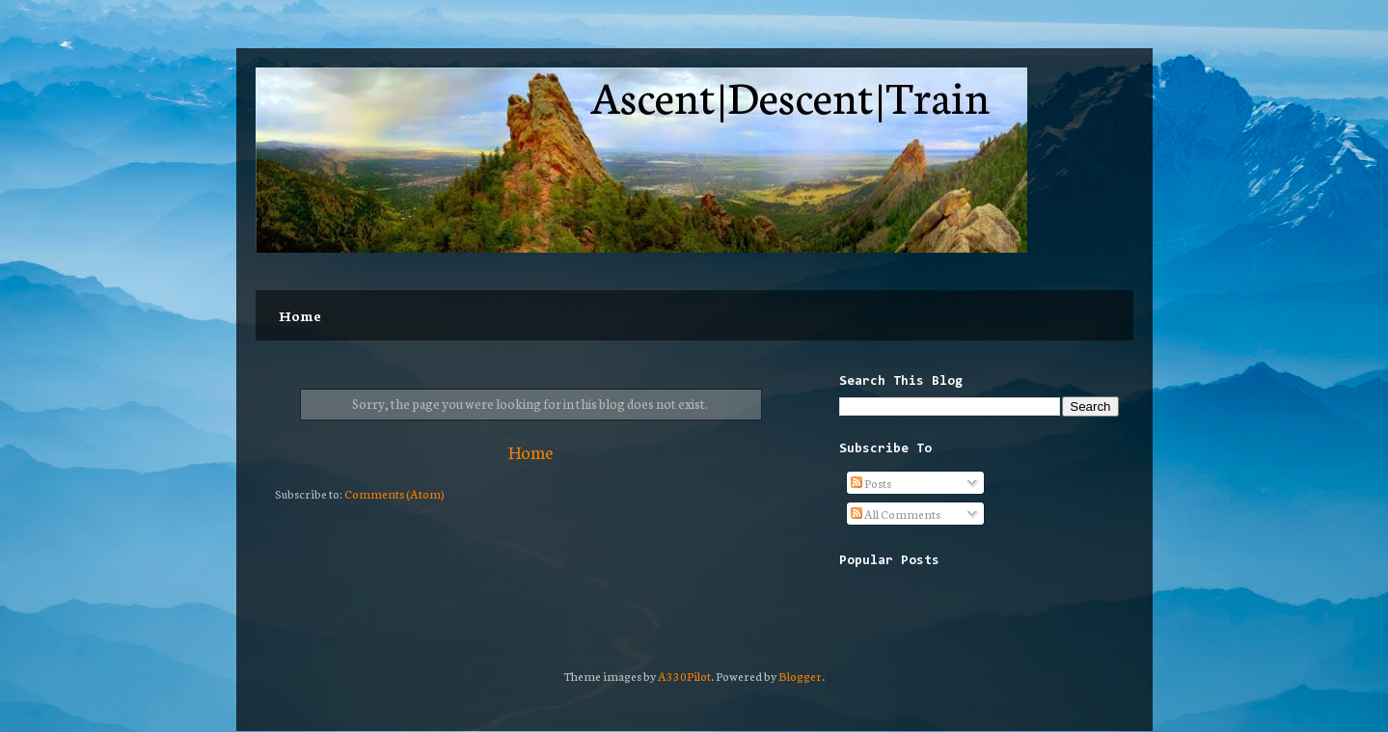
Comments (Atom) (394, 493)
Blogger (800, 675)
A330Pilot (684, 675)
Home (300, 315)
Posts (871, 482)
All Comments (895, 513)
